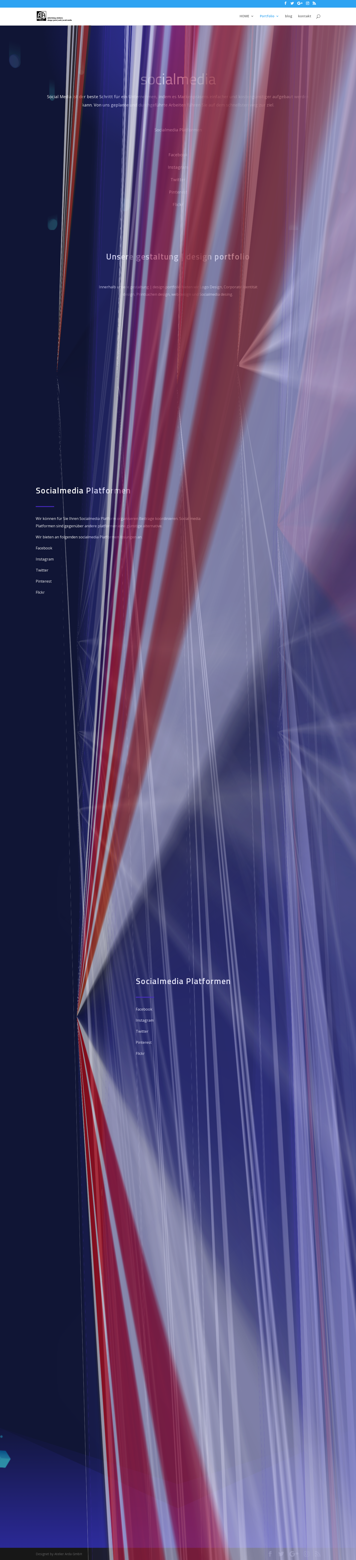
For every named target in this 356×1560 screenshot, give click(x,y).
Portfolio (267, 16)
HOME (244, 16)
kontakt (304, 16)
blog (288, 16)
